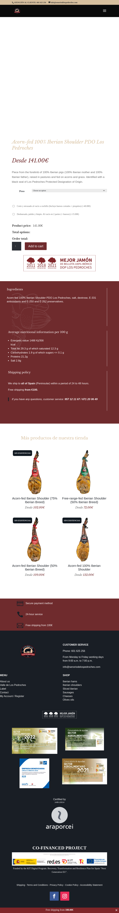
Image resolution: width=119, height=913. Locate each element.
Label (3, 688)
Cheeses (68, 696)
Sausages (68, 692)
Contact (4, 692)
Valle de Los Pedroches (13, 685)
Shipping (21, 885)
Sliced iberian (70, 688)
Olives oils (68, 699)
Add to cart (35, 246)
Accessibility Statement (91, 885)
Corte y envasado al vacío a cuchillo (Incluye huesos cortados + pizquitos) (54, 206)
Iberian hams (70, 681)
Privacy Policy (56, 885)
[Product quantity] (16, 246)
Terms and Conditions (37, 885)
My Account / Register (12, 696)
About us (5, 681)
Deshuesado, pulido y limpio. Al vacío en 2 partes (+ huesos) (48, 214)
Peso (21, 191)
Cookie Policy (71, 885)
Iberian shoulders (72, 685)
